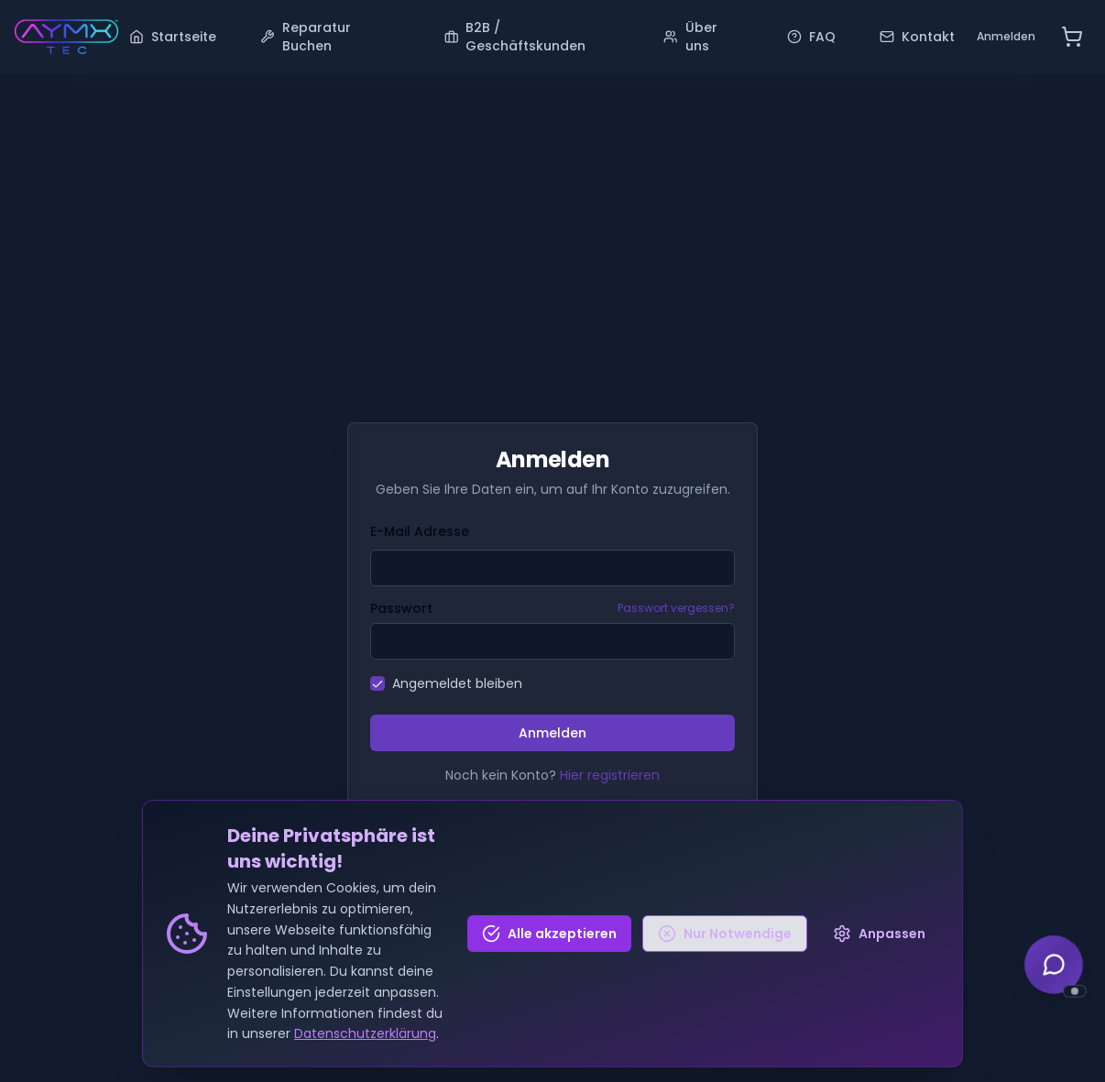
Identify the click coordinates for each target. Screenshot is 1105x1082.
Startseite (172, 36)
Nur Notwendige (725, 934)
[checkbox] (377, 683)
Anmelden (1006, 36)
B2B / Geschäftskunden (515, 36)
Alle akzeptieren (549, 934)
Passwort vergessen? (676, 608)
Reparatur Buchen (305, 36)
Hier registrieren (610, 775)
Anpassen (879, 934)
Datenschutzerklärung (365, 1035)
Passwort (401, 608)
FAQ (811, 36)
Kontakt (917, 36)
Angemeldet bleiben (457, 683)
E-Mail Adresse (419, 531)
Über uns (690, 36)
